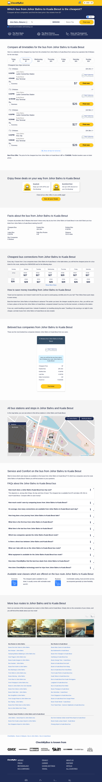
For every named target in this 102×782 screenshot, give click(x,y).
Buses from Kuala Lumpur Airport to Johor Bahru (22, 722)
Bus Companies (23, 770)
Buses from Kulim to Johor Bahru (17, 668)
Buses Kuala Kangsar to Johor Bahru (18, 661)
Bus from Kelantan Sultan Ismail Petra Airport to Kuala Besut (68, 719)
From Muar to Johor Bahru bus (17, 680)
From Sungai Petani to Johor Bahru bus (19, 700)
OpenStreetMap (84, 456)
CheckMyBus (11, 737)
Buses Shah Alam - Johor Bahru (17, 693)
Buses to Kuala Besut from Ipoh (60, 664)
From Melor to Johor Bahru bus (17, 674)
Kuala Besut (86, 420)
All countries (72, 770)
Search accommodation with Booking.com (21, 26)
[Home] (15, 3)
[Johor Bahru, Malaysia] (18, 22)
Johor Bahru (72, 420)
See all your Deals (51, 199)
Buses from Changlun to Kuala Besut (61, 655)
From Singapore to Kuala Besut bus (61, 696)
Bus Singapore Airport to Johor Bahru (18, 725)
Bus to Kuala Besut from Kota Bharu (61, 671)
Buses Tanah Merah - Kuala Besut (60, 703)
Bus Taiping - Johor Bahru (15, 703)
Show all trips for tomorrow (51, 151)
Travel (44, 770)
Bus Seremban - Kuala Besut (59, 693)
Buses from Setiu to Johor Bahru (17, 690)
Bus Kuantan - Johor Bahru (16, 664)
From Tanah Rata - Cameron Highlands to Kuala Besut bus (67, 706)
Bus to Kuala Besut (45, 737)
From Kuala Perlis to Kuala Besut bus (61, 674)
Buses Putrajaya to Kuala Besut (60, 690)
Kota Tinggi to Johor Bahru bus (17, 658)
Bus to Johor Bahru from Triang (17, 709)
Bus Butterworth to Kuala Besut (60, 652)
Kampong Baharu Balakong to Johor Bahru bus (21, 655)
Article (69, 767)
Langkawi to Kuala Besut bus (59, 684)
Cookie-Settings (48, 767)
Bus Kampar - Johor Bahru (15, 652)
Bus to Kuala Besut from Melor (59, 687)
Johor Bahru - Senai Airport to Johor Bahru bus (21, 719)
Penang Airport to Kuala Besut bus (61, 725)
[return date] (71, 22)
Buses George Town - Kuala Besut (61, 661)
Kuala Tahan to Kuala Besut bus (60, 677)
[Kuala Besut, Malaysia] (40, 22)
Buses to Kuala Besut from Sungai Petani (62, 700)
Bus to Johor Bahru (33, 737)
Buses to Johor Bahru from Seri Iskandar (19, 687)
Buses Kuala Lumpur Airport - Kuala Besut (63, 722)
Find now (86, 83)
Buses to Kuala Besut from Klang (60, 668)
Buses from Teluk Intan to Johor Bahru (19, 706)
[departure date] (58, 22)
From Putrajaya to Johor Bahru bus (18, 684)
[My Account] (79, 3)
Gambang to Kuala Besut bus (59, 658)
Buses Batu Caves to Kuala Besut (60, 648)
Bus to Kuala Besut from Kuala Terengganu (63, 680)
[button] (51, 437)
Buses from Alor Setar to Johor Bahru (18, 648)
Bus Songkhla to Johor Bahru (16, 696)
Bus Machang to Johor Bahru (16, 671)
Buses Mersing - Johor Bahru (16, 677)
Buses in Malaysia (21, 737)
